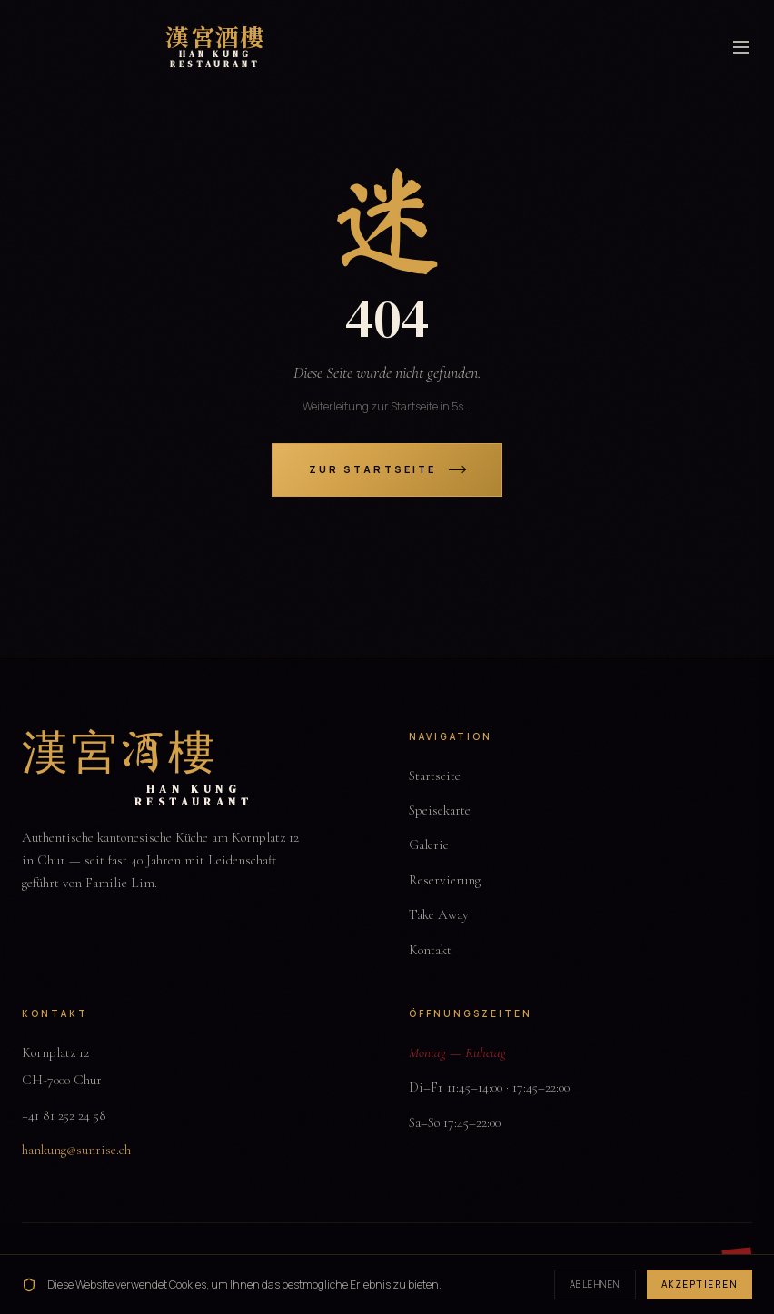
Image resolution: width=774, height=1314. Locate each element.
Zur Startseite (387, 469)
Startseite (435, 775)
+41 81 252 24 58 (64, 1115)
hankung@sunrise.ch (76, 1149)
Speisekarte (440, 810)
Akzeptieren (700, 1284)
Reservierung (445, 880)
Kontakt (430, 950)
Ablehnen (595, 1284)
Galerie (429, 844)
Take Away (439, 914)
